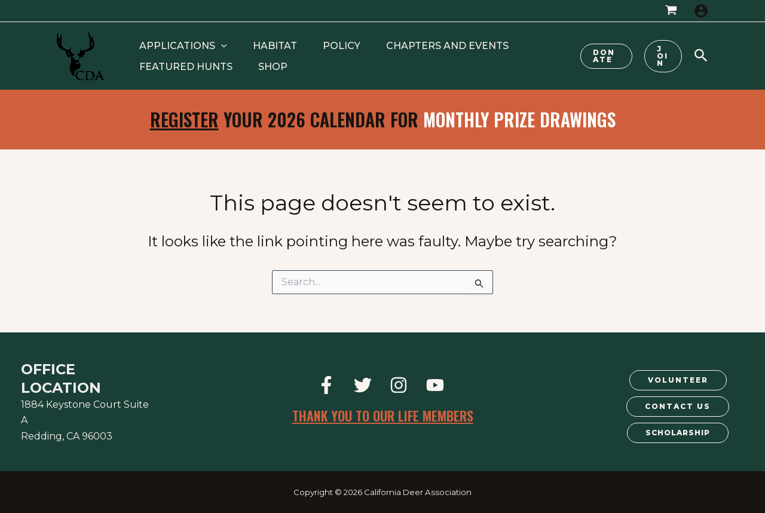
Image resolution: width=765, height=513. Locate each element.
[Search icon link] (701, 57)
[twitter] (364, 385)
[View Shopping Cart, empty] (671, 11)
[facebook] (327, 385)
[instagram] (400, 385)
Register (184, 119)
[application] (217, 45)
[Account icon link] (701, 11)
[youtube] (437, 385)
